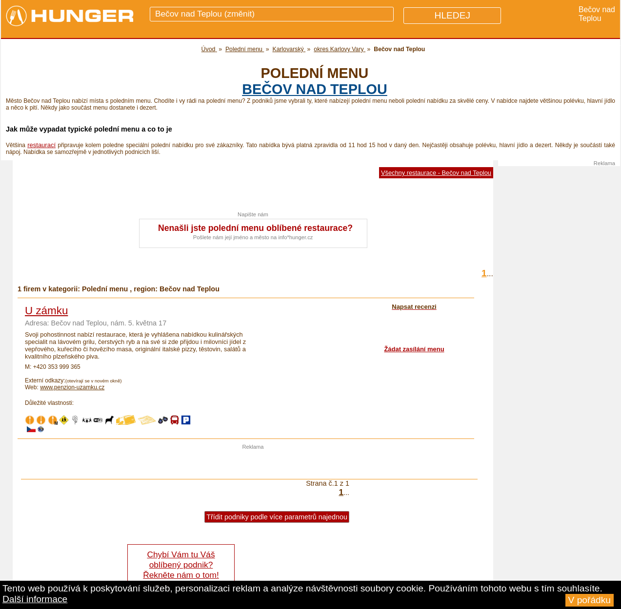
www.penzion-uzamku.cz (72, 387)
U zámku (46, 310)
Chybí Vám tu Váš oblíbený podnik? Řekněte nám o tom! (181, 565)
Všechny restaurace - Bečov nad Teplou (436, 172)
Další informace (34, 599)
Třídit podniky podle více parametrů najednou (276, 517)
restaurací (41, 145)
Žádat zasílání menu (414, 349)
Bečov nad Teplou (314, 89)
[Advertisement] (253, 464)
